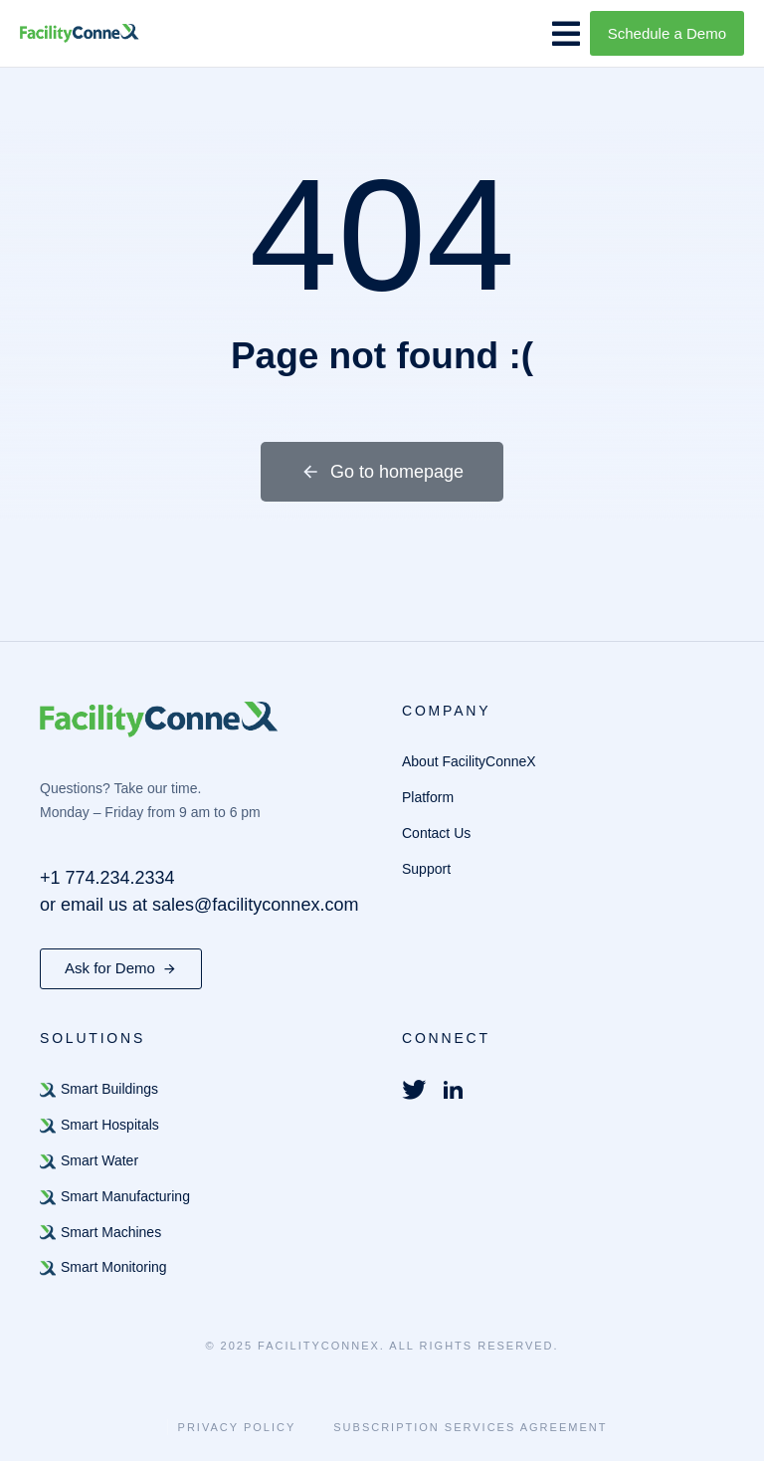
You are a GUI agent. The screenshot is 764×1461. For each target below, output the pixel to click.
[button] (566, 34)
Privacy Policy (237, 1427)
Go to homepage (382, 472)
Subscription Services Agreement (470, 1427)
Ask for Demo (121, 967)
